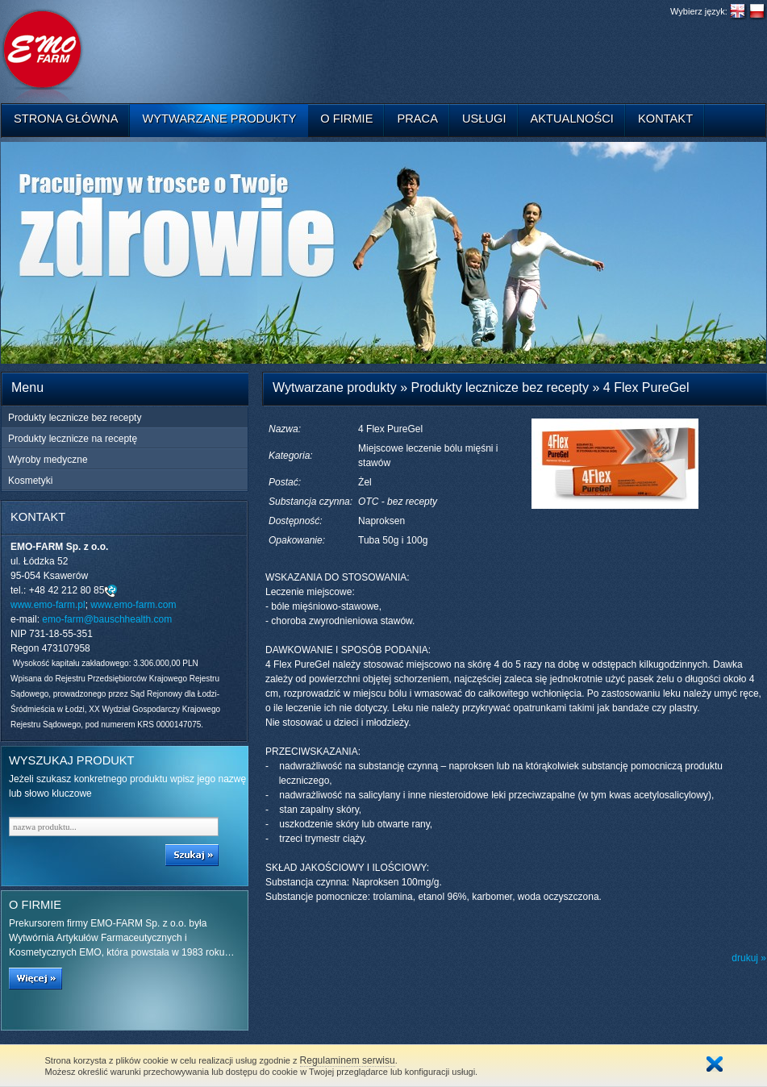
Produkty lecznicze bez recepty (74, 417)
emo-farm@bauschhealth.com (107, 619)
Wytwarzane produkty (219, 118)
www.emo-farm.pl (47, 604)
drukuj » (749, 958)
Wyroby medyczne (48, 459)
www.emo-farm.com (133, 604)
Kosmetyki (30, 480)
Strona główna (66, 118)
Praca (417, 118)
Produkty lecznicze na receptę (72, 438)
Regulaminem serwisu (347, 1060)
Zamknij (715, 1064)
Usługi (484, 118)
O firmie (346, 118)
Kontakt (665, 118)
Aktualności (572, 118)
